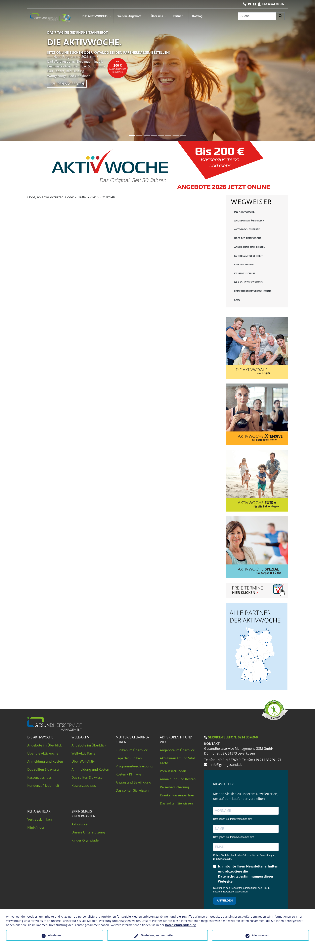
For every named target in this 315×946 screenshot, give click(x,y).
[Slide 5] (161, 135)
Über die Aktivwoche (42, 753)
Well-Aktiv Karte (83, 753)
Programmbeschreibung (134, 766)
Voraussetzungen (173, 771)
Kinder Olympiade (85, 840)
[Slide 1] (132, 135)
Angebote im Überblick (44, 745)
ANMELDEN (225, 900)
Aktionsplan (80, 824)
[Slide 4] (154, 135)
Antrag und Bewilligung (133, 782)
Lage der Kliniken (129, 758)
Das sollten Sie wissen (43, 769)
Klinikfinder (36, 827)
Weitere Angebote (129, 16)
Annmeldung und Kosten (90, 769)
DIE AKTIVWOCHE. (95, 16)
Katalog (197, 16)
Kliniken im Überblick (132, 750)
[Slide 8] (183, 135)
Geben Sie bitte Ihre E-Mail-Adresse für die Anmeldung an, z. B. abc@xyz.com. (245, 857)
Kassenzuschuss (39, 777)
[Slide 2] (139, 135)
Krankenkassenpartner (177, 795)
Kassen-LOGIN (271, 4)
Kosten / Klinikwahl (130, 774)
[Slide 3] (147, 135)
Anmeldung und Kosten (45, 761)
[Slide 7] (176, 135)
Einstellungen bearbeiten (157, 935)
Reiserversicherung (174, 787)
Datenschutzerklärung (180, 925)
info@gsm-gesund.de (226, 764)
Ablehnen (54, 935)
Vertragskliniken (39, 819)
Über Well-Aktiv (83, 761)
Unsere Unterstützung (88, 832)
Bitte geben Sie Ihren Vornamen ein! (232, 819)
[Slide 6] (168, 135)
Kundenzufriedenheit (43, 785)
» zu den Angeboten (67, 84)
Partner (178, 16)
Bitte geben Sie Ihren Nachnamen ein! (233, 837)
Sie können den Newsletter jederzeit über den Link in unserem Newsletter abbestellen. (241, 890)
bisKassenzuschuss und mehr (117, 66)
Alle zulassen (260, 935)
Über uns (157, 16)
